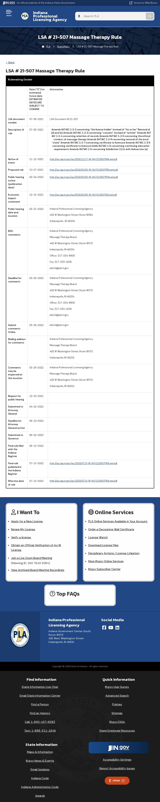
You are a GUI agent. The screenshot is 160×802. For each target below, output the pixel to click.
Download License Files (103, 540)
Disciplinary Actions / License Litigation (114, 548)
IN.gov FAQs (117, 717)
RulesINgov (63, 40)
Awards (40, 791)
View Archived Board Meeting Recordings (38, 565)
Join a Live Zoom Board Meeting (32, 553)
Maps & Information (40, 747)
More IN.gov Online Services (106, 556)
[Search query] (134, 13)
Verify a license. (21, 531)
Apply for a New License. (27, 515)
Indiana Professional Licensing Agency (66, 13)
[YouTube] (110, 622)
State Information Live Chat (40, 682)
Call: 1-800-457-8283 (40, 717)
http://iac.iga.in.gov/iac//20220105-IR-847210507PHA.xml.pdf (84, 170)
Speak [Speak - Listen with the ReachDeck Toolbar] (116, 776)
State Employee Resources (117, 726)
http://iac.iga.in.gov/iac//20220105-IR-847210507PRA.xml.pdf (84, 163)
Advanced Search (117, 691)
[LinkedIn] (117, 622)
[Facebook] (104, 622)
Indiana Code (40, 773)
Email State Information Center (40, 691)
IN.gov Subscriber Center (104, 564)
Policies (117, 700)
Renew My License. (23, 523)
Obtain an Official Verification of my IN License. (36, 542)
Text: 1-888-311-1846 (40, 726)
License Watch (98, 531)
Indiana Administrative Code (40, 782)
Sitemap (117, 708)
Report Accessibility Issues (117, 763)
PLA (48, 40)
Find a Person (40, 700)
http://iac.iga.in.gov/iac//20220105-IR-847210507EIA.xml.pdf (83, 188)
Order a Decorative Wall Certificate (111, 523)
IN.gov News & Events (40, 756)
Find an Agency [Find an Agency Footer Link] (40, 708)
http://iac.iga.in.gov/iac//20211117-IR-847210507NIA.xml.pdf (83, 152)
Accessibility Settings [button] (117, 755)
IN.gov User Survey (117, 682)
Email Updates (40, 765)
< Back (10, 56)
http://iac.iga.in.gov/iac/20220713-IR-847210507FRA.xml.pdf (83, 457)
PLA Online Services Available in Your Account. (118, 515)
